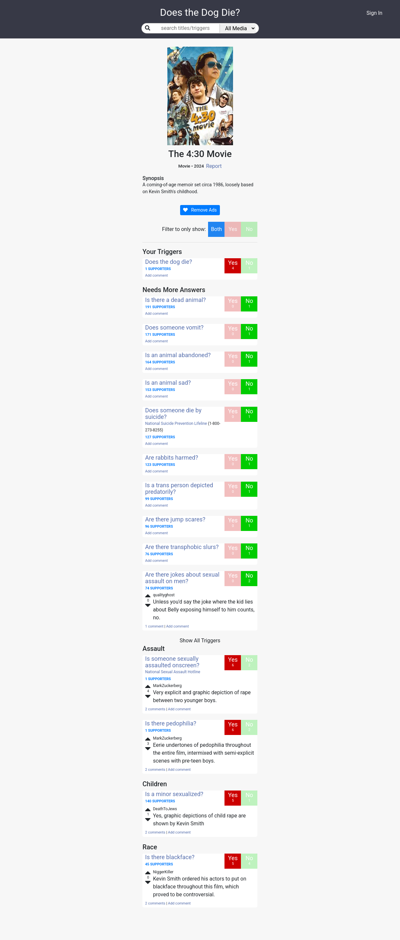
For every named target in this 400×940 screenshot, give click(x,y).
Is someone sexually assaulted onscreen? (172, 662)
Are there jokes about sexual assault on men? (182, 578)
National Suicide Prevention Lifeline (176, 423)
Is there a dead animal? (175, 299)
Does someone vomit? (174, 327)
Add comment (156, 275)
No (249, 229)
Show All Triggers (200, 640)
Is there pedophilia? (170, 723)
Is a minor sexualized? (174, 794)
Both (216, 229)
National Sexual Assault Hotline (172, 672)
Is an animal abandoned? (178, 355)
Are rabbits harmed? (171, 457)
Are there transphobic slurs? (182, 546)
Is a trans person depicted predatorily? (179, 488)
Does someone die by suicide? (173, 413)
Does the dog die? (168, 261)
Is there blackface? (169, 857)
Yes (233, 229)
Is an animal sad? (168, 382)
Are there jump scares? (175, 519)
